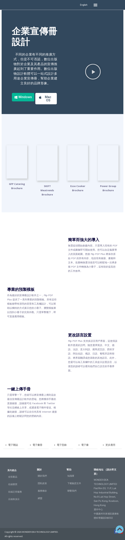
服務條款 (42, 488)
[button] (95, 5)
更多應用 (110, 442)
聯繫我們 (71, 488)
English (83, 5)
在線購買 (12, 482)
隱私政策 (42, 481)
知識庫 (70, 473)
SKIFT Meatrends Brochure (47, 188)
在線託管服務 (15, 489)
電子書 (85, 442)
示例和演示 (14, 496)
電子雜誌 (13, 442)
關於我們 (42, 473)
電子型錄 (62, 442)
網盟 (40, 496)
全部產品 (12, 474)
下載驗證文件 (74, 481)
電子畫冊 (37, 442)
